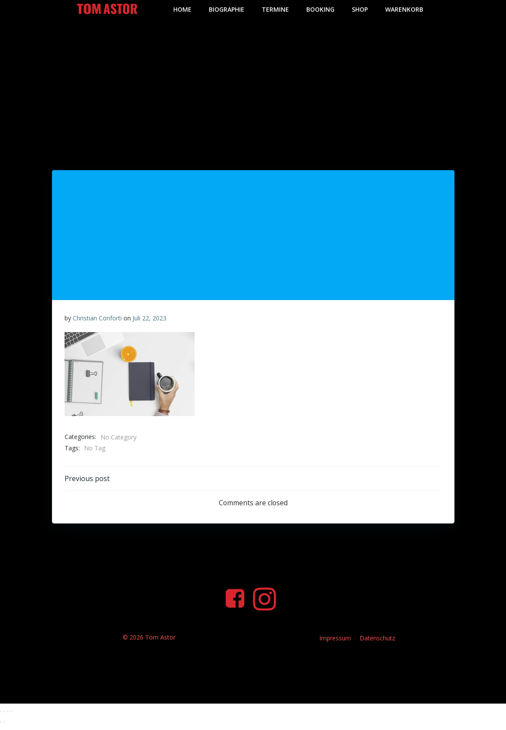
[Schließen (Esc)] (11, 716)
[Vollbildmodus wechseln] (4, 716)
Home (182, 9)
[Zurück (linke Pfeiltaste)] (1, 727)
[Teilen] (8, 716)
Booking (320, 9)
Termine (275, 9)
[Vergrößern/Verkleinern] (1, 716)
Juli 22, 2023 (149, 317)
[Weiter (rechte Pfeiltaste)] (4, 727)
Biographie (226, 9)
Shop (360, 9)
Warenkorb (404, 9)
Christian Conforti (97, 317)
